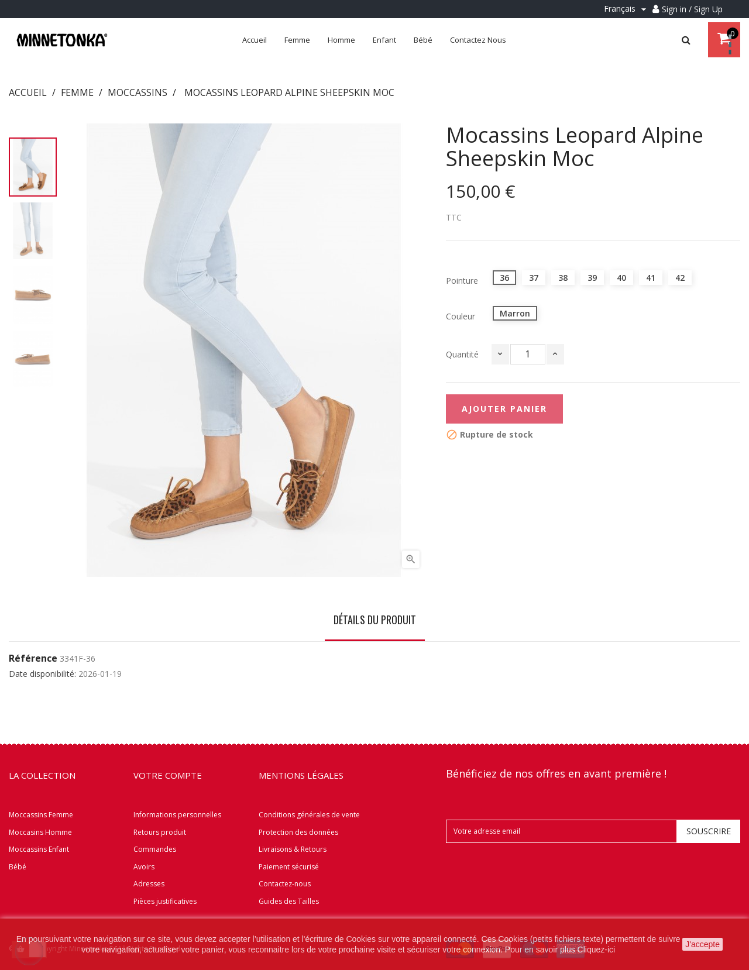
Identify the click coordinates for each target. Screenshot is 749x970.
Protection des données (298, 832)
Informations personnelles (177, 815)
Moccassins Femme (41, 815)
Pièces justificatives (165, 901)
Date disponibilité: (42, 674)
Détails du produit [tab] (375, 619)
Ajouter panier (504, 408)
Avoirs (143, 867)
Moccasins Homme (40, 832)
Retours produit (159, 832)
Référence (33, 658)
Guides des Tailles (289, 901)
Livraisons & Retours (293, 849)
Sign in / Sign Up (692, 9)
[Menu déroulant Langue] (626, 9)
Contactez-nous (285, 884)
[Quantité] (527, 354)
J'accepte (702, 944)
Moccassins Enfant (39, 849)
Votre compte (167, 775)
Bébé (17, 867)
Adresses (148, 884)
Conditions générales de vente (309, 815)
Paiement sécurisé (289, 867)
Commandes (154, 849)
